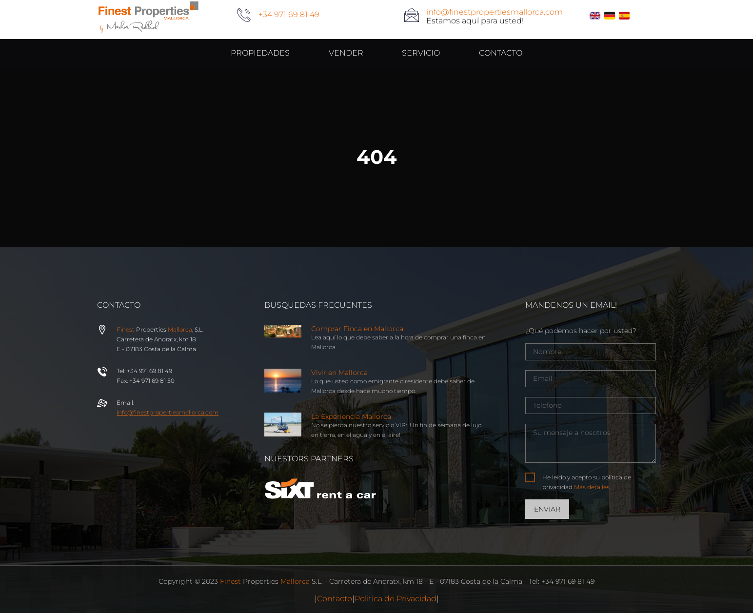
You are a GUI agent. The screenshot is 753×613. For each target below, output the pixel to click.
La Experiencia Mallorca (351, 416)
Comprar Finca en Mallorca (357, 329)
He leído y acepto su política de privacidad (586, 482)
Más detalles (592, 487)
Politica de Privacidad (395, 598)
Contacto (334, 598)
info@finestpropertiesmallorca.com (494, 12)
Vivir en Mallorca (339, 372)
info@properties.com (167, 412)
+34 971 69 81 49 (288, 14)
